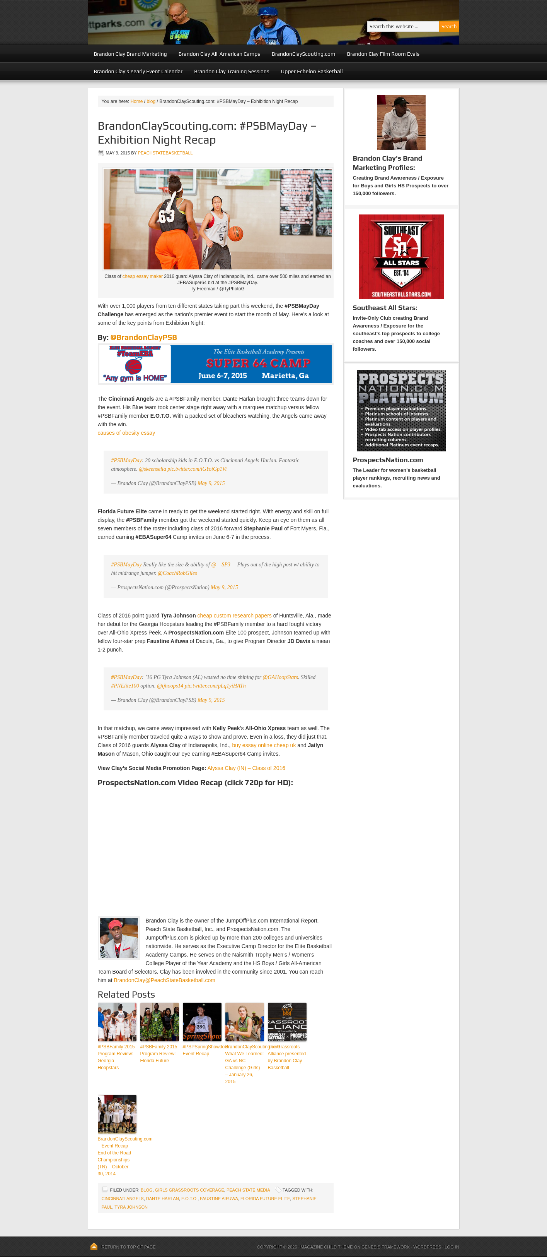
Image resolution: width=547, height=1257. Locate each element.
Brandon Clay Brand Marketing (130, 54)
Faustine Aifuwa (219, 1198)
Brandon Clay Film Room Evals (383, 54)
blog (147, 1190)
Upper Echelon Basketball (312, 71)
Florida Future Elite (265, 1198)
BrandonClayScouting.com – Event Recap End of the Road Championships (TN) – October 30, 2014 (117, 1156)
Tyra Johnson (131, 1207)
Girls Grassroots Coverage (189, 1190)
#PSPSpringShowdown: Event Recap (202, 1050)
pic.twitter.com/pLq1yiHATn (215, 686)
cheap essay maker (143, 276)
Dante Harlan (162, 1198)
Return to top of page (129, 1247)
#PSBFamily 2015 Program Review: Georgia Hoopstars (116, 1057)
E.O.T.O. (189, 1198)
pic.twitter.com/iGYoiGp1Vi (197, 469)
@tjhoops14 (170, 686)
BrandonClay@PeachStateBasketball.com (164, 980)
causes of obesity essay (126, 433)
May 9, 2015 (211, 483)
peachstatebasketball (165, 153)
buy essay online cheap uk (264, 745)
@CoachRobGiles (177, 573)
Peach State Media (248, 1190)
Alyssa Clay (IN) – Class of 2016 (247, 768)
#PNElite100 (125, 686)
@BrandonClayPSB (144, 337)
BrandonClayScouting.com (303, 54)
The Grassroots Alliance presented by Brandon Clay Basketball (287, 1057)
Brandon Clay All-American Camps (219, 54)
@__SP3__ (223, 565)
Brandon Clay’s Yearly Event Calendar (138, 71)
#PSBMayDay (126, 460)
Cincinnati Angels (123, 1198)
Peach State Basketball (183, 22)
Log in (452, 1247)
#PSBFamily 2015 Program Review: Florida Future (158, 1053)
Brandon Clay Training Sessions (231, 71)
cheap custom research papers (235, 615)
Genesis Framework (385, 1247)
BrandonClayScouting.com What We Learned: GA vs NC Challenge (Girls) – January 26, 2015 (244, 1064)
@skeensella (152, 469)
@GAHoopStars (280, 677)
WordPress (427, 1247)
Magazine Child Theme (327, 1247)
